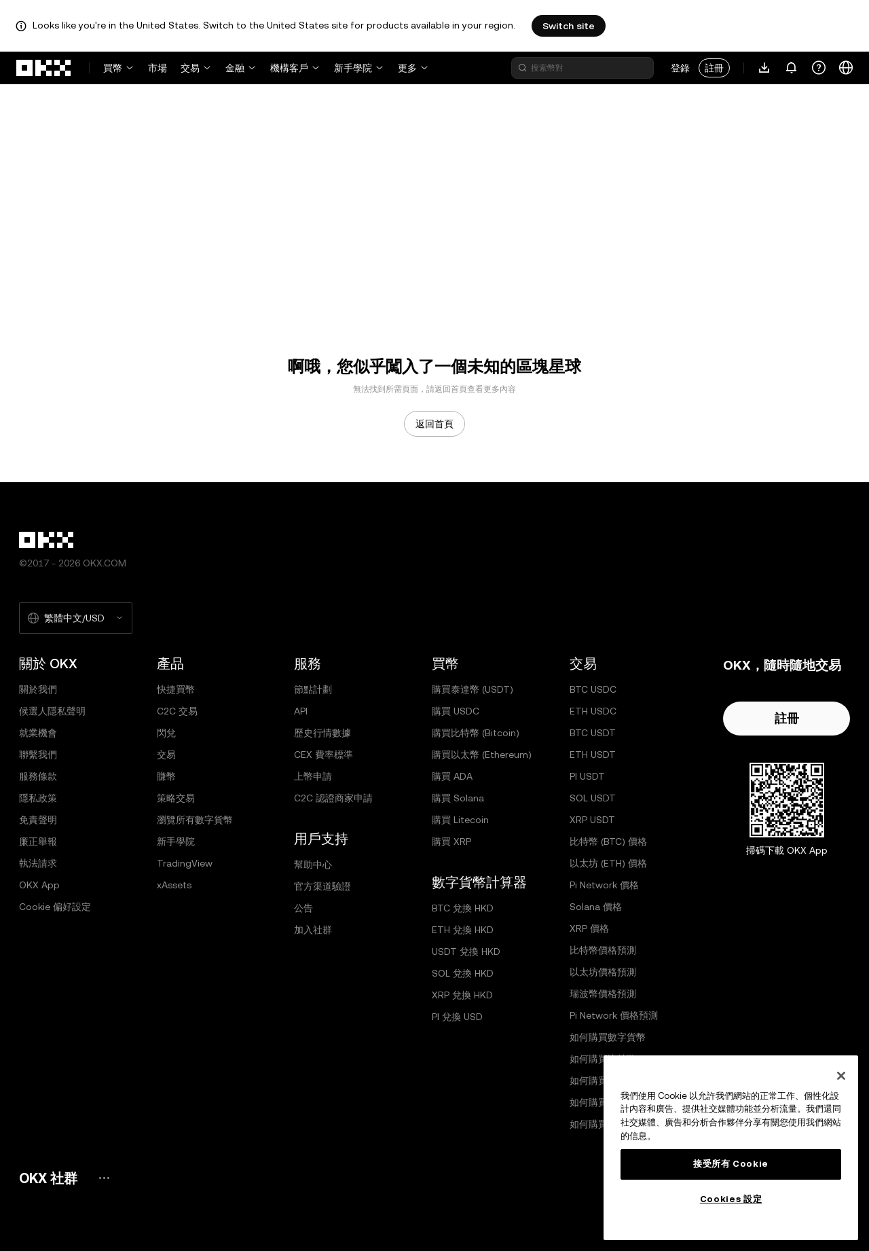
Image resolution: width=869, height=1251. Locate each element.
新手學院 (353, 67)
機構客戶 (289, 67)
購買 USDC (455, 711)
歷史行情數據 (322, 732)
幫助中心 (313, 864)
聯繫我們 (38, 754)
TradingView (184, 863)
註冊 (714, 67)
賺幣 (166, 776)
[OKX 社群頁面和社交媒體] (104, 1178)
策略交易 (176, 798)
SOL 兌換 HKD (463, 973)
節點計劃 (313, 689)
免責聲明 (38, 819)
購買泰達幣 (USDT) (472, 689)
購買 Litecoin (460, 819)
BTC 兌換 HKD (463, 908)
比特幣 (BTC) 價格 (608, 841)
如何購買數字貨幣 (608, 1037)
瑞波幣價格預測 (603, 993)
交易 (190, 67)
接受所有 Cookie (731, 1164)
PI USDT (587, 776)
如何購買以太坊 (603, 1080)
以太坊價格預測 (603, 971)
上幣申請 (313, 776)
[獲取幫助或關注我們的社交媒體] (819, 68)
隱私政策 (38, 798)
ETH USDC (593, 711)
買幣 (112, 67)
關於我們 (38, 689)
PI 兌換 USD (457, 1016)
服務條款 (38, 776)
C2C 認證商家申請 (333, 798)
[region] (731, 1147)
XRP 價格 (589, 928)
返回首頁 (434, 423)
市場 (157, 67)
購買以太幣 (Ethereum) (482, 754)
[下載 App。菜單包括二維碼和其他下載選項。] (764, 68)
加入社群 (313, 929)
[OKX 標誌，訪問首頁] (44, 68)
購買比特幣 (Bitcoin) (475, 732)
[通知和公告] (791, 68)
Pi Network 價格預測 (614, 1015)
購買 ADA (452, 776)
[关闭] (841, 1076)
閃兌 (166, 732)
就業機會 (38, 732)
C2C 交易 (177, 711)
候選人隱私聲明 (52, 711)
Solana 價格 (596, 906)
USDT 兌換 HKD (466, 951)
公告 (303, 908)
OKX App (39, 885)
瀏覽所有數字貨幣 (195, 819)
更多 (407, 67)
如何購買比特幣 (603, 1058)
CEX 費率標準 (323, 754)
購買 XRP (451, 841)
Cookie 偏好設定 (55, 906)
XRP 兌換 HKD (462, 995)
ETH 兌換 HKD (463, 929)
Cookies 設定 (731, 1199)
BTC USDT (593, 732)
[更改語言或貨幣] (846, 68)
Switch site (568, 25)
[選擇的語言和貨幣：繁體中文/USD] (75, 618)
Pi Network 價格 (604, 885)
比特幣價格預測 (603, 950)
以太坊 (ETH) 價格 (608, 863)
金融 (234, 67)
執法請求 (38, 863)
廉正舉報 (38, 841)
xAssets (174, 885)
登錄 (680, 67)
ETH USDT (593, 754)
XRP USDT (592, 819)
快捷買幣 (176, 689)
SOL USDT (593, 798)
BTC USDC (593, 689)
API (301, 711)
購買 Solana (458, 798)
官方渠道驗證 (322, 886)
